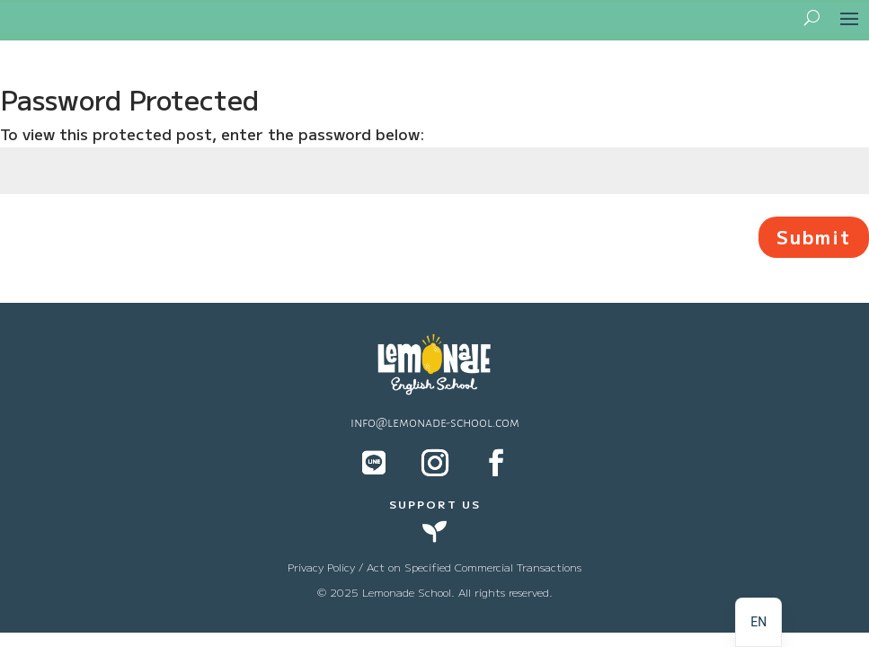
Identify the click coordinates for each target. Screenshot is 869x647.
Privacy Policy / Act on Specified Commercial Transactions (434, 566)
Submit (813, 237)
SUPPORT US (435, 503)
